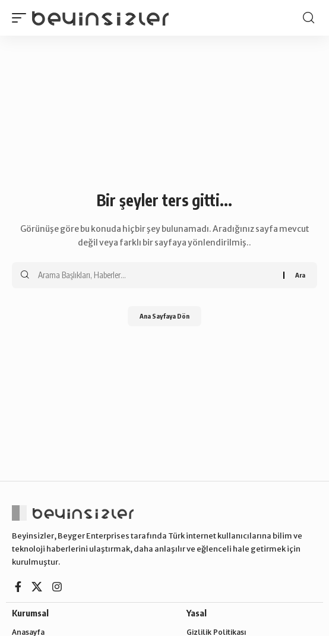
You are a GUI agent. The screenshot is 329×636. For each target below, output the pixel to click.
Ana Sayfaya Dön (164, 316)
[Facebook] (18, 587)
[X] (37, 587)
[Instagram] (57, 587)
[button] (22, 18)
